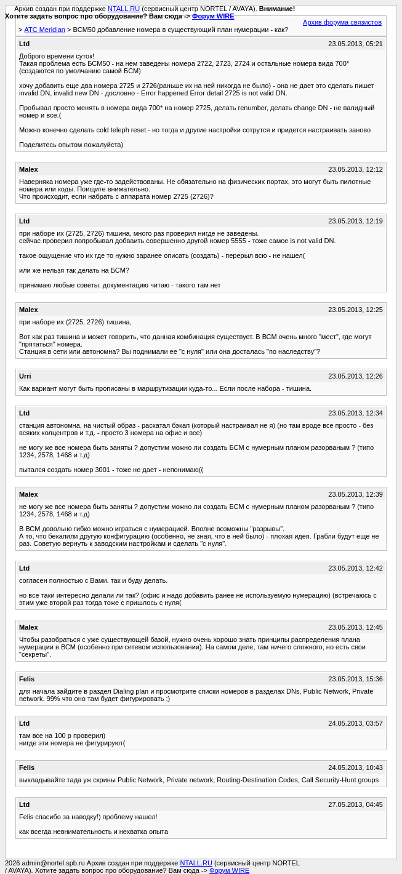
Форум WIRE (213, 16)
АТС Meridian (44, 29)
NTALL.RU (124, 8)
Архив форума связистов (342, 22)
